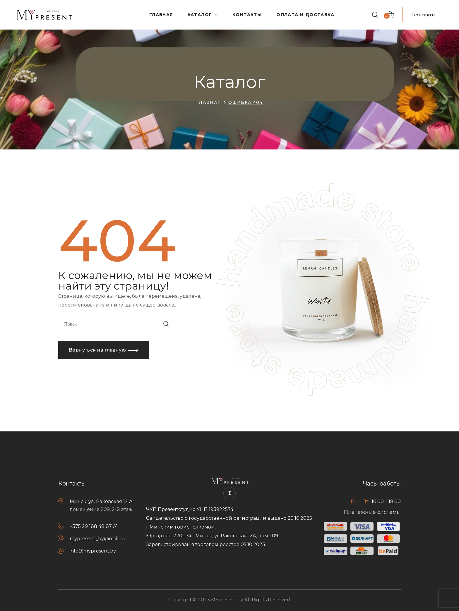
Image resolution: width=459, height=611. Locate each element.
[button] (375, 14)
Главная (208, 102)
